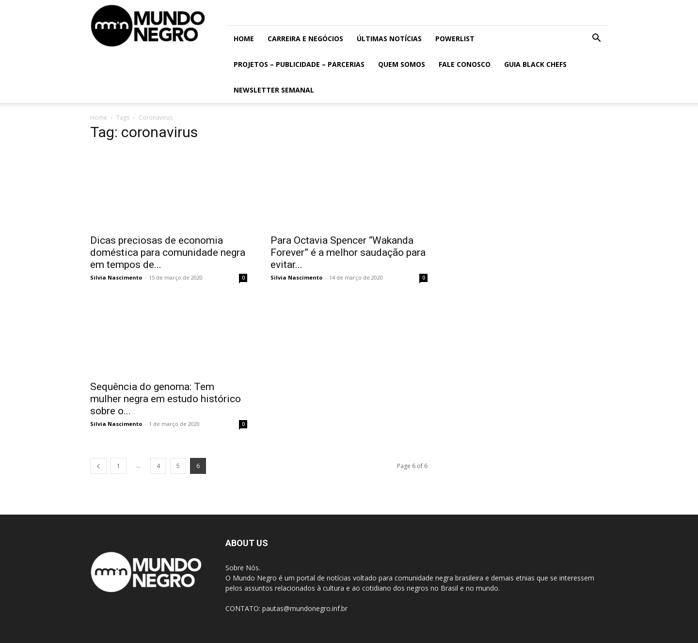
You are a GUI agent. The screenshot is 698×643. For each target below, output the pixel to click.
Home (244, 38)
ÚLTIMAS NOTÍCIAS (389, 38)
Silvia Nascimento (116, 277)
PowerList (455, 38)
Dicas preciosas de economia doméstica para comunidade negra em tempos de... (167, 252)
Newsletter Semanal (274, 89)
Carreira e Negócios (305, 38)
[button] (596, 39)
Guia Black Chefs (535, 64)
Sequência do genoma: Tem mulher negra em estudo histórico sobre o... (165, 399)
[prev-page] (98, 466)
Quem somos (401, 64)
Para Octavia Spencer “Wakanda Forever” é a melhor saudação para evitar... (348, 252)
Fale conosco (465, 64)
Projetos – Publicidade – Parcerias (299, 64)
